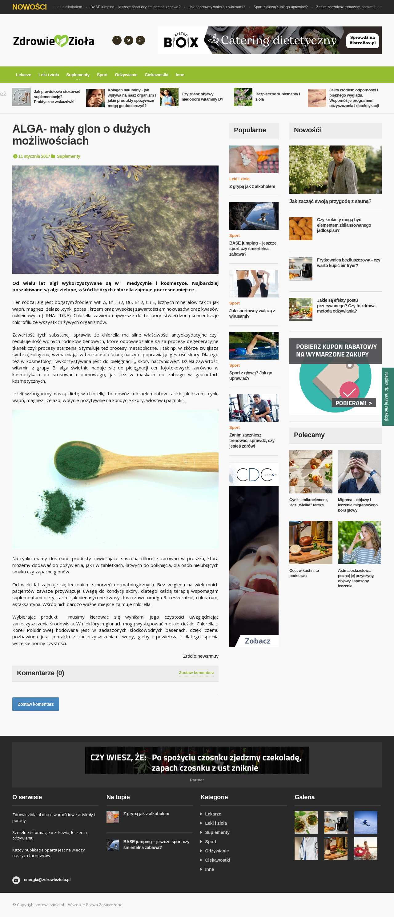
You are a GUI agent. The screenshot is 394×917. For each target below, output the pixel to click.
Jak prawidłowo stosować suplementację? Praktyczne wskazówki (57, 96)
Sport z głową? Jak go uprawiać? (283, 7)
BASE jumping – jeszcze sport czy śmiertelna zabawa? (138, 7)
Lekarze (23, 74)
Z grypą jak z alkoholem (65, 7)
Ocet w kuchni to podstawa (304, 573)
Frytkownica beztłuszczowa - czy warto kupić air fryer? (348, 262)
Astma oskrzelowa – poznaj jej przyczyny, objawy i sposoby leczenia (356, 578)
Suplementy (68, 156)
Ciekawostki (156, 74)
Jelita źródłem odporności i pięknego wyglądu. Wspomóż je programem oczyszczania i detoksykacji (354, 98)
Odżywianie (126, 74)
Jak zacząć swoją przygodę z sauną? (330, 201)
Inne (180, 74)
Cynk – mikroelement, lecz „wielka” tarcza (308, 502)
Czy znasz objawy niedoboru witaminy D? (202, 97)
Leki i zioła (48, 74)
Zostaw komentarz (196, 672)
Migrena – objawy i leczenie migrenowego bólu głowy (358, 504)
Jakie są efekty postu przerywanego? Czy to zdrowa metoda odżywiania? (346, 305)
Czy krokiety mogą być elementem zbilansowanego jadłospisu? (344, 225)
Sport (102, 74)
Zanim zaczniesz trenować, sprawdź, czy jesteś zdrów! (252, 441)
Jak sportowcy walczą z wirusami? (220, 7)
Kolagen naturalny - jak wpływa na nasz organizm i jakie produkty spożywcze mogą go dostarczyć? (132, 98)
